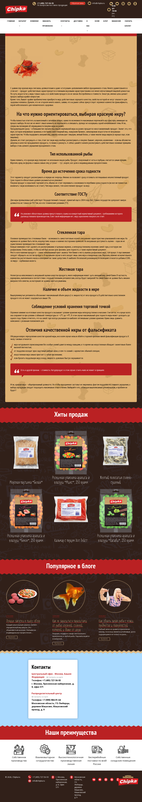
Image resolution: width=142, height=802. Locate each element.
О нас (88, 25)
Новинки (34, 21)
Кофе (97, 21)
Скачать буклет (128, 23)
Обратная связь (77, 3)
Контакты (65, 23)
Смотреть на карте (56, 677)
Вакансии (116, 21)
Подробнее (11, 637)
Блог (105, 21)
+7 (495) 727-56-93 (41, 777)
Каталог (22, 23)
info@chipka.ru (98, 3)
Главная (11, 21)
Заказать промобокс (47, 23)
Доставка (78, 21)
